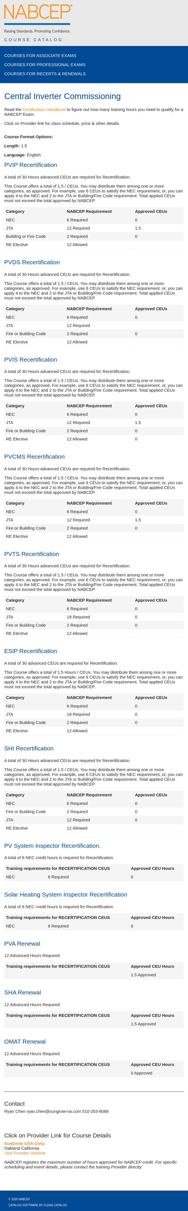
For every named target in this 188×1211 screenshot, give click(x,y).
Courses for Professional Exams (45, 64)
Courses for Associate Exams (40, 55)
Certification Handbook (44, 109)
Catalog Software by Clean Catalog (37, 1205)
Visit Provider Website (25, 1153)
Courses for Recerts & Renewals (45, 73)
